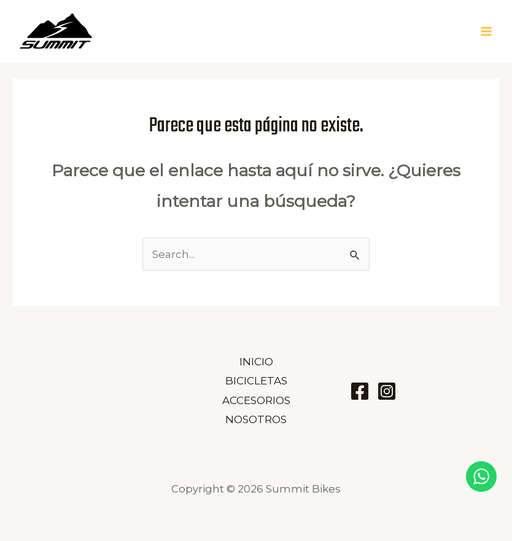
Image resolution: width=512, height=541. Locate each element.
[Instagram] (387, 391)
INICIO (256, 362)
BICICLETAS (256, 381)
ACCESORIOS (256, 400)
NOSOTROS (256, 419)
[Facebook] (360, 391)
